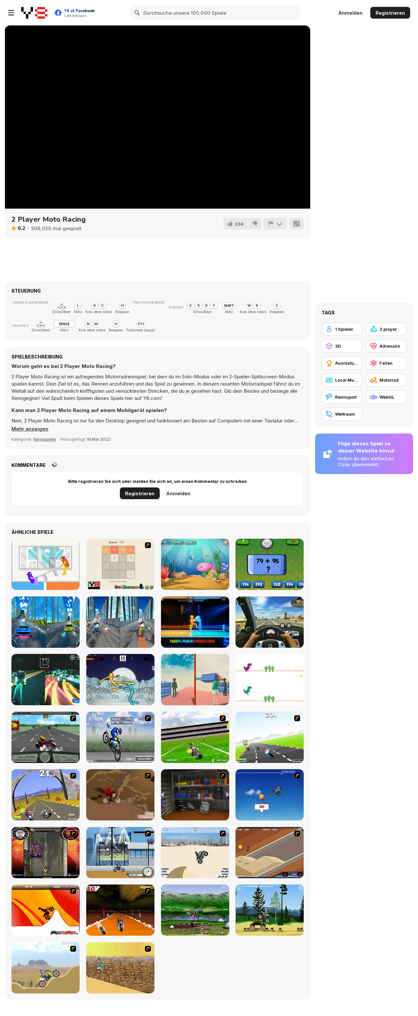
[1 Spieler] (342, 329)
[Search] (137, 13)
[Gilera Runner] (45, 852)
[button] (29, 429)
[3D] (342, 346)
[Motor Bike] (45, 967)
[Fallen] (386, 363)
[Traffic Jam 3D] (269, 622)
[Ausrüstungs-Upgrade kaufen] (342, 363)
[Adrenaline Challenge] (120, 794)
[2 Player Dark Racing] (45, 679)
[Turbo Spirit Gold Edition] (45, 794)
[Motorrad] (386, 380)
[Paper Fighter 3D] (120, 679)
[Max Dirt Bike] (45, 910)
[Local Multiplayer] (342, 380)
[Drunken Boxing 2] (195, 622)
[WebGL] (386, 397)
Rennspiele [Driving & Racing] (44, 439)
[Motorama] (120, 967)
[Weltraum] (342, 414)
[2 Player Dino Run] (269, 679)
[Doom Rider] (120, 910)
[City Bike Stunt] (120, 622)
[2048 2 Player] (120, 564)
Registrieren (390, 13)
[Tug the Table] (45, 564)
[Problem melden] (275, 224)
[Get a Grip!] (120, 737)
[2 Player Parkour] (195, 679)
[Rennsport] (342, 397)
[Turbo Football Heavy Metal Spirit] (195, 737)
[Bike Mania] (195, 910)
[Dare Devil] (120, 852)
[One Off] (195, 794)
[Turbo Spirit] (269, 737)
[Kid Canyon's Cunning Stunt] (269, 794)
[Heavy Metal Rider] (45, 737)
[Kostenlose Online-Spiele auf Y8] (34, 13)
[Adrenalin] (386, 346)
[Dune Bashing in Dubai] (195, 852)
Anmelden (350, 13)
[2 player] (386, 329)
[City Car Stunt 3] (45, 622)
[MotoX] (269, 852)
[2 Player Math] (269, 564)
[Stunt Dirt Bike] (269, 910)
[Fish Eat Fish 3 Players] (195, 564)
